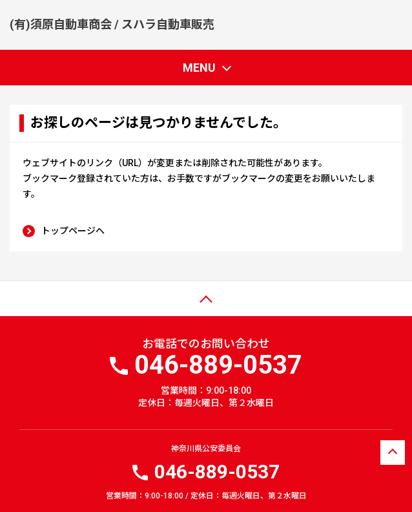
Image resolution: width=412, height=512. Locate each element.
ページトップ (37, 306)
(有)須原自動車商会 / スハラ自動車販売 (112, 24)
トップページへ (73, 231)
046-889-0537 (217, 471)
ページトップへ (393, 453)
